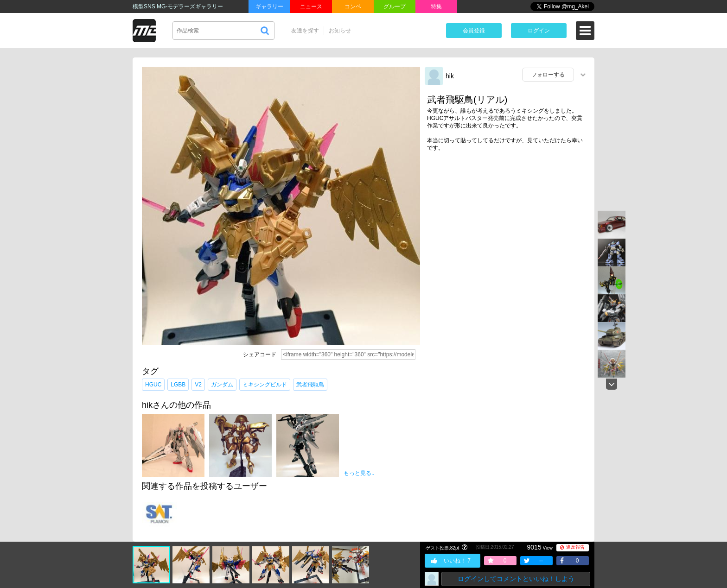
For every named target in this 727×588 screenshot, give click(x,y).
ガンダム (222, 384)
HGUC (153, 384)
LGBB (178, 384)
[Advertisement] (507, 230)
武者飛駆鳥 (310, 384)
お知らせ (340, 30)
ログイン (539, 30)
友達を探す (305, 30)
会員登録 (474, 30)
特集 (436, 6)
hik (450, 76)
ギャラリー (269, 6)
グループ (394, 6)
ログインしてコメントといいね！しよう (516, 578)
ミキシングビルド (264, 384)
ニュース (311, 6)
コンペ (352, 6)
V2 (198, 384)
